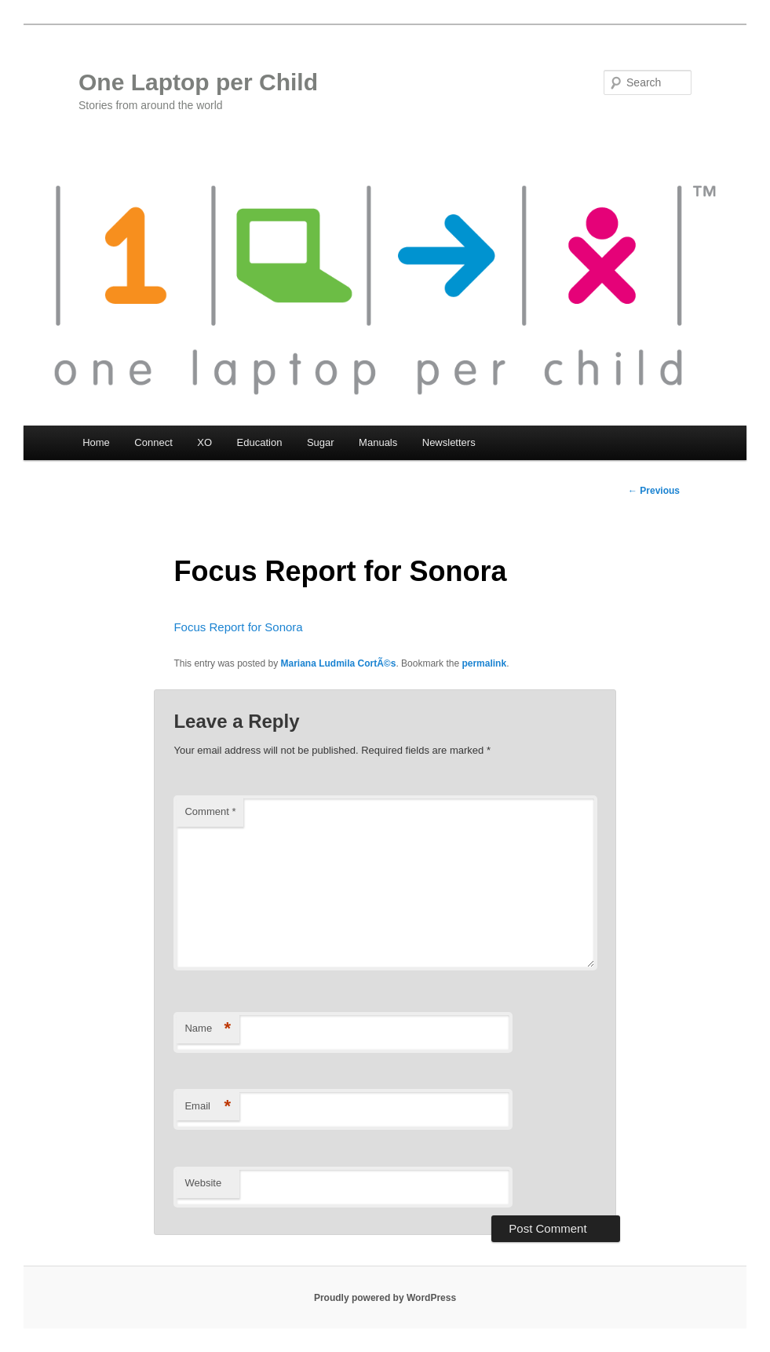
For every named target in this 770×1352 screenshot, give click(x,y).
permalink (484, 663)
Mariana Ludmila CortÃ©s (338, 663)
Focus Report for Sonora (237, 627)
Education (260, 442)
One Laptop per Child (198, 82)
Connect (153, 442)
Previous (654, 490)
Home (96, 442)
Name (207, 1029)
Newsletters (449, 442)
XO (204, 442)
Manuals (378, 442)
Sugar (320, 442)
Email (207, 1106)
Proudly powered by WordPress (385, 1297)
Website (202, 1183)
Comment (209, 811)
